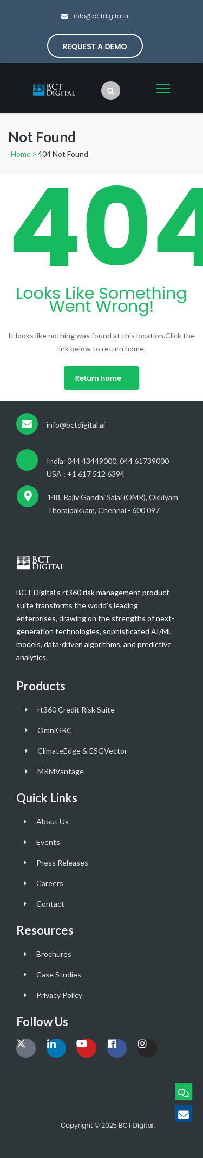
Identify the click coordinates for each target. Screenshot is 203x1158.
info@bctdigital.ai (101, 16)
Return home (98, 378)
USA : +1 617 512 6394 (86, 473)
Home (21, 153)
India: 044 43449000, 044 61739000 (108, 460)
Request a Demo (95, 46)
